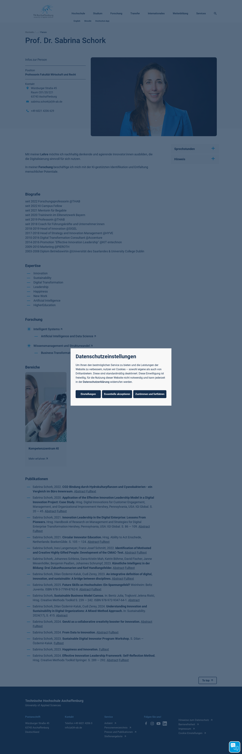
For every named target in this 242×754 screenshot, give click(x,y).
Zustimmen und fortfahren (149, 394)
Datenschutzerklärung (96, 381)
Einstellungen (88, 394)
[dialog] (121, 377)
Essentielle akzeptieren (117, 394)
